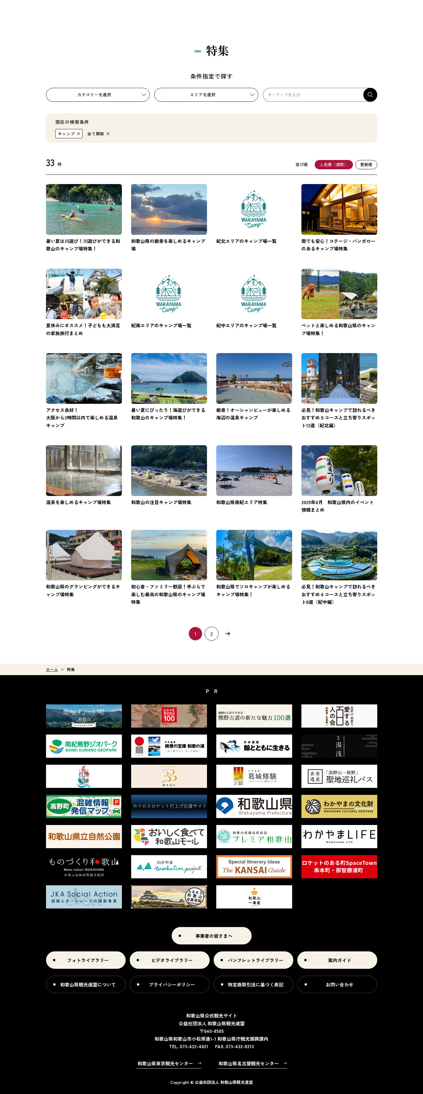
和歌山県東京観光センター (165, 1063)
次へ (228, 634)
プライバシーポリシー (172, 984)
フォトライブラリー (88, 960)
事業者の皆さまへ (213, 935)
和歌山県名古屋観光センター (249, 1063)
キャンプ (66, 134)
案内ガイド (339, 960)
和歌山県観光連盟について (88, 984)
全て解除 (95, 134)
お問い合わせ (340, 984)
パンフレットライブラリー (255, 960)
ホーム (52, 669)
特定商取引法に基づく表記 (255, 984)
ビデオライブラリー (172, 960)
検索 (370, 95)
